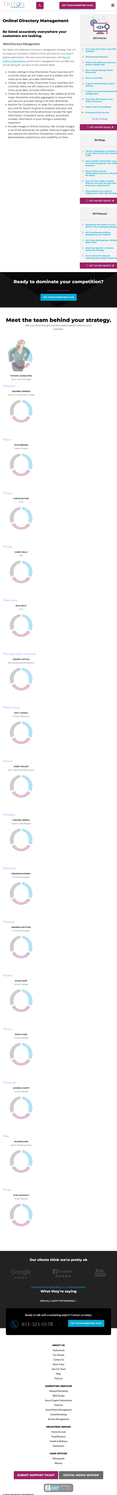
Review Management (58, 1419)
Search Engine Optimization (58, 1400)
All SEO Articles (100, 118)
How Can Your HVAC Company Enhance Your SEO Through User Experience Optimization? (100, 183)
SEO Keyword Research (96, 57)
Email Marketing (58, 1414)
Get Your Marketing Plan (77, 5)
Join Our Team (58, 1369)
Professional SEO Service (97, 112)
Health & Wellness (59, 1441)
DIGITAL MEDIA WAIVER (81, 1475)
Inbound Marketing (58, 1391)
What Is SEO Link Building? (98, 107)
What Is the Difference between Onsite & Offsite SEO (100, 63)
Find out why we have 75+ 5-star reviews (58, 1287)
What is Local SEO (94, 78)
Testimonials (59, 1350)
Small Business (58, 1436)
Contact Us (58, 1359)
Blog (58, 1373)
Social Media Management (58, 1409)
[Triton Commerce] (14, 7)
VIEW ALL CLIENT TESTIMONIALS (57, 1301)
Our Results (58, 1355)
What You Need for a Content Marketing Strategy (99, 249)
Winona (58, 1463)
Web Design (59, 1395)
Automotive (58, 1446)
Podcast (58, 1378)
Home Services (58, 1432)
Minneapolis (58, 1458)
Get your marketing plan (58, 297)
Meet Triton (58, 1364)
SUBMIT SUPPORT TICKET (36, 1475)
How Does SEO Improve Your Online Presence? (99, 100)
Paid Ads (58, 1405)
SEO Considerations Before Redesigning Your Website (98, 233)
